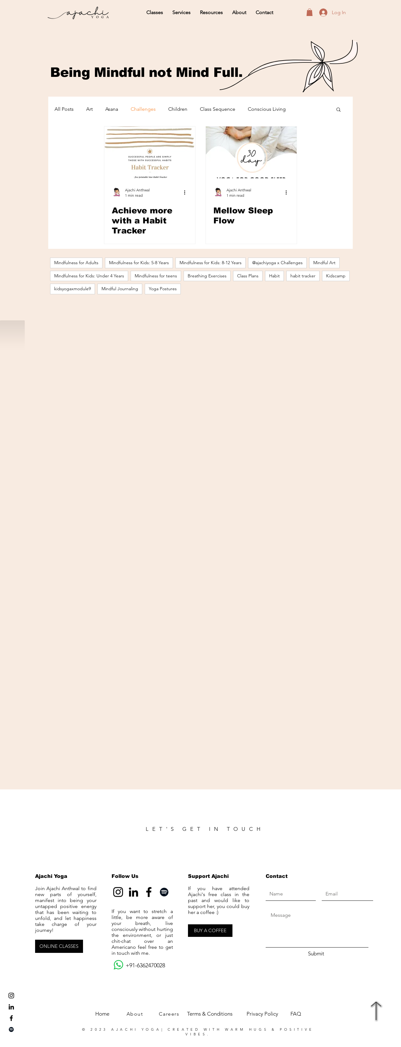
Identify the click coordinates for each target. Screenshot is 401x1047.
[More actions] (186, 192)
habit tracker (302, 276)
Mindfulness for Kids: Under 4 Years (89, 276)
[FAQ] (295, 1014)
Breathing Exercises (207, 276)
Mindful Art (324, 262)
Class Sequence (217, 109)
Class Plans (247, 276)
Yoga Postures (163, 288)
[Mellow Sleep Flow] (251, 152)
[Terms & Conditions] (209, 1014)
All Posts (64, 109)
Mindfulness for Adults (76, 262)
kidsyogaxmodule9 (72, 288)
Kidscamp (336, 276)
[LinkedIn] (11, 1007)
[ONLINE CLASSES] (59, 946)
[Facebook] (148, 892)
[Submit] (316, 954)
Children (177, 109)
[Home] (102, 1014)
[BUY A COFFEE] (210, 930)
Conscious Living (267, 109)
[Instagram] (118, 892)
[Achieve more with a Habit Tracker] (149, 152)
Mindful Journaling (120, 288)
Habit (274, 276)
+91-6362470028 (138, 965)
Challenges (143, 109)
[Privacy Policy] (262, 1014)
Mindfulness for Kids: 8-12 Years (211, 262)
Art (89, 109)
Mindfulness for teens (156, 276)
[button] (155, 12)
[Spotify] (11, 1029)
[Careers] (170, 1014)
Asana (111, 109)
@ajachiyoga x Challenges (277, 262)
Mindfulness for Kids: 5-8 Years (139, 262)
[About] (135, 1014)
